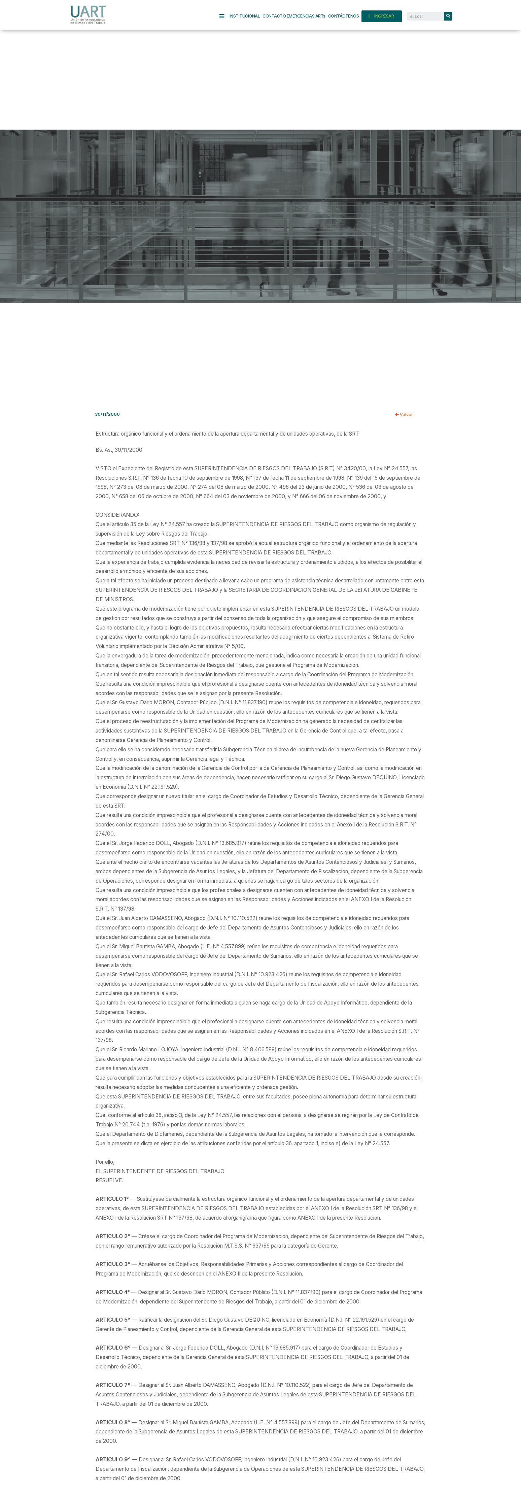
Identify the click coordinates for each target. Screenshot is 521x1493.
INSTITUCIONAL (245, 16)
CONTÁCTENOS (343, 16)
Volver (404, 414)
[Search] (448, 16)
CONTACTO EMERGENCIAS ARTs (294, 16)
